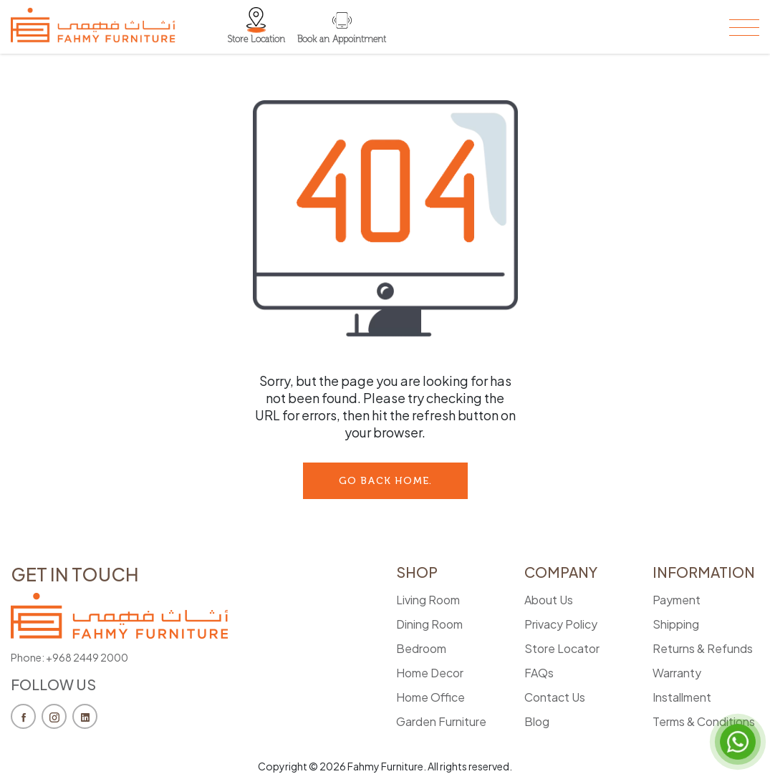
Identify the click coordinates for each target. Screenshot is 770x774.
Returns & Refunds (703, 648)
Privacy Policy (560, 624)
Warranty (677, 672)
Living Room (428, 599)
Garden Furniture (441, 721)
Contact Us (554, 697)
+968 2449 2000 (87, 657)
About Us (548, 599)
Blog (536, 721)
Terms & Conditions (704, 721)
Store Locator (562, 648)
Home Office (430, 697)
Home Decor (429, 672)
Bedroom (421, 648)
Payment (677, 599)
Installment (682, 697)
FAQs (539, 672)
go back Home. (385, 481)
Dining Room (429, 624)
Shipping (676, 624)
